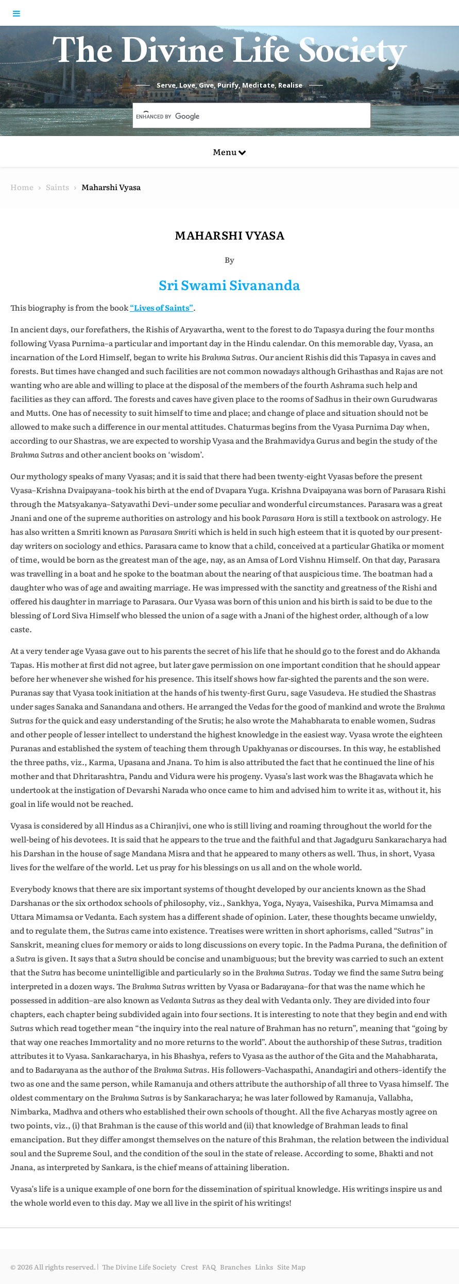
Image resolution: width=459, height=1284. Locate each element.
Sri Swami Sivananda (229, 284)
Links (264, 1267)
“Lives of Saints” (161, 307)
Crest (189, 1267)
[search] (240, 116)
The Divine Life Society (229, 56)
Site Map (291, 1267)
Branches (235, 1267)
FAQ (209, 1267)
